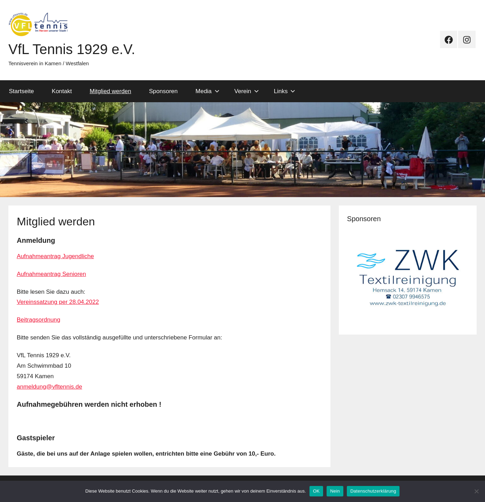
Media (207, 91)
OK (316, 491)
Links (285, 91)
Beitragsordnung (38, 319)
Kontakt (62, 91)
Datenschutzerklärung (373, 491)
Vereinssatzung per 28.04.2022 (58, 302)
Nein (335, 491)
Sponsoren (163, 91)
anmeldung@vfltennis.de (49, 386)
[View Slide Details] (407, 277)
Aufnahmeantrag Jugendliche (55, 256)
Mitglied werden (110, 91)
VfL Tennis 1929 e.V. (71, 49)
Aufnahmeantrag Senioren (51, 274)
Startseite (21, 91)
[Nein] (476, 491)
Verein (246, 91)
